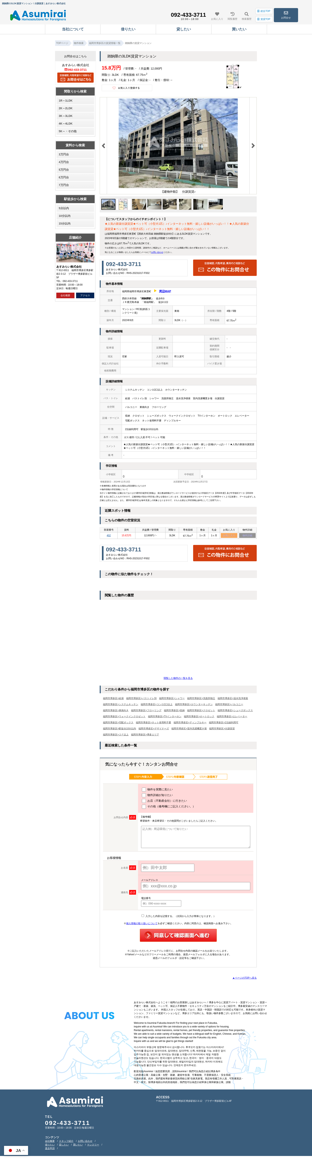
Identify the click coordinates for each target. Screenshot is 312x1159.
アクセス (85, 295)
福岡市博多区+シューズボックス (235, 711)
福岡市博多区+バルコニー (229, 705)
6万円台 (64, 177)
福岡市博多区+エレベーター (232, 717)
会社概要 (65, 295)
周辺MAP (165, 291)
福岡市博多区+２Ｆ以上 (116, 735)
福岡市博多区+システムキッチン (120, 705)
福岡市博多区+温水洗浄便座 (233, 698)
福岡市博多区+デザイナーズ (153, 729)
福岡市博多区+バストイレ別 (141, 698)
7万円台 (64, 185)
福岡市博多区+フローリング (146, 711)
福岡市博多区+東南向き (116, 711)
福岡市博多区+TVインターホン (164, 717)
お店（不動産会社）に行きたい (164, 801)
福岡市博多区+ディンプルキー (190, 723)
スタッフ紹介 (66, 1141)
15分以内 (64, 223)
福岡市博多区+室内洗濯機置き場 (189, 729)
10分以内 (64, 215)
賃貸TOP (263, 19)
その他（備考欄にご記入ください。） (168, 807)
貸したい (64, 1145)
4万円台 (64, 162)
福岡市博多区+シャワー (172, 698)
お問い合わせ (157, 252)
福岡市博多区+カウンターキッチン (194, 705)
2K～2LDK (65, 108)
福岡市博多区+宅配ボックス (118, 723)
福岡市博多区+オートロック (199, 717)
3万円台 (64, 154)
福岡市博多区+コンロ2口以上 (157, 705)
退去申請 (50, 1149)
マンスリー (93, 1145)
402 (109, 535)
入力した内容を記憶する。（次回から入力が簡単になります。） (178, 916)
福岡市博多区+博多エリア (145, 735)
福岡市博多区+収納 (174, 711)
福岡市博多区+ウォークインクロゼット (124, 717)
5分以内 (64, 208)
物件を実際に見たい (157, 790)
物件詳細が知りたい (157, 796)
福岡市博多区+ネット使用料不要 (153, 723)
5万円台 (64, 169)
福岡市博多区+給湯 (113, 698)
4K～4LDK (65, 123)
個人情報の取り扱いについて (142, 924)
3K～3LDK (65, 115)
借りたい (50, 1145)
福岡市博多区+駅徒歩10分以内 (119, 729)
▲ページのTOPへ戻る (244, 978)
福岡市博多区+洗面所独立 (201, 698)
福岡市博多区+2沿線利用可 (223, 723)
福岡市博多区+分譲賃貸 (222, 729)
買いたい (78, 1145)
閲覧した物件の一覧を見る (178, 678)
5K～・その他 (67, 131)
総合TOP (263, 11)
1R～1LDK (65, 100)
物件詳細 (247, 536)
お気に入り (229, 536)
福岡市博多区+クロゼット (201, 711)
